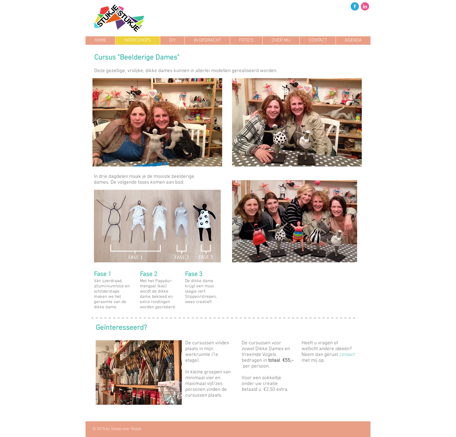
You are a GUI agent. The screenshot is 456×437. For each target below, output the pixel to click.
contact (347, 355)
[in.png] (365, 6)
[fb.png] (355, 6)
